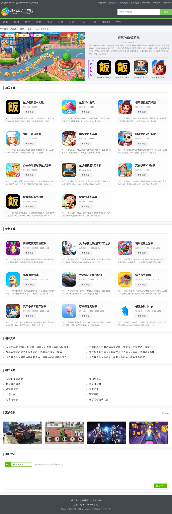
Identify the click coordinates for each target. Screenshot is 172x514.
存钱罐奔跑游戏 (88, 306)
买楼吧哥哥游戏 (14, 379)
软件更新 (135, 2)
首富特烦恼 (12, 389)
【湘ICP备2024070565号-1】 (86, 505)
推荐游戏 (146, 2)
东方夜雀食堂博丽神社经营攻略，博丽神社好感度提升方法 (37, 357)
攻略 (38, 22)
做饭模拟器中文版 (104, 78)
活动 (71, 22)
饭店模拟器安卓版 (159, 78)
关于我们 (75, 500)
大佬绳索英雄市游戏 (90, 275)
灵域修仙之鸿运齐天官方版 (94, 243)
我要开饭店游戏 (32, 134)
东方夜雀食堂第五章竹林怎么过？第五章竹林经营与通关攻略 (122, 352)
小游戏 (103, 45)
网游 (5, 22)
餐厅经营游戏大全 (98, 399)
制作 (124, 51)
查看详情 (29, 112)
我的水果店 (95, 379)
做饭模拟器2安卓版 (140, 78)
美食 (136, 51)
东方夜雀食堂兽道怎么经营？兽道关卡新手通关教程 (117, 357)
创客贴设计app (144, 306)
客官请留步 (12, 399)
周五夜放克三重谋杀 (34, 243)
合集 (93, 22)
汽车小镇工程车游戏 (34, 306)
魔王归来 (94, 389)
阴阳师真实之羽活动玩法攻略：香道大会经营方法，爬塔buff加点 (122, 347)
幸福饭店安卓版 (88, 134)
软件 (27, 22)
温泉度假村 (95, 384)
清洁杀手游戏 (143, 275)
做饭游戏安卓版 (88, 197)
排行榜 (106, 22)
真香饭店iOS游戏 (145, 165)
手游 (118, 22)
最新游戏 (102, 2)
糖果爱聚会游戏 (144, 243)
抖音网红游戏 (13, 384)
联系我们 (86, 500)
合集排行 (168, 2)
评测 (60, 22)
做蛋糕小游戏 (87, 102)
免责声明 (97, 500)
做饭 (98, 45)
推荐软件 (157, 2)
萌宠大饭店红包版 (145, 134)
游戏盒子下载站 (17, 29)
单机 (16, 22)
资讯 (49, 22)
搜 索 (166, 12)
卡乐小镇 (11, 394)
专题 (82, 22)
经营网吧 (94, 394)
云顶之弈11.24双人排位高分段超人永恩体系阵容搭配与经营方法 (39, 347)
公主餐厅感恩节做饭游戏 (37, 165)
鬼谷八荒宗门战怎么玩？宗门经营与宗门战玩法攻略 (34, 352)
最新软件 (113, 2)
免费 (95, 54)
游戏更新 (124, 2)
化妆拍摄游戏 (30, 275)
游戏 (92, 48)
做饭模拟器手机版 (122, 78)
